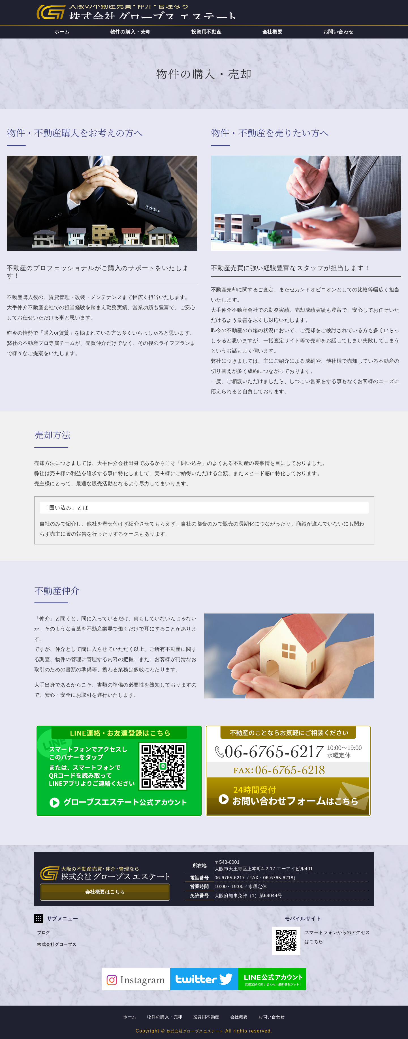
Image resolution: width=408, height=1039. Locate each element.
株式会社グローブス (60, 946)
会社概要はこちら (105, 890)
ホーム (62, 32)
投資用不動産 (206, 32)
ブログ (46, 933)
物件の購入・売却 (131, 32)
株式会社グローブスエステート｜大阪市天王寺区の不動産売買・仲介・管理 (99, 13)
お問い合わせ (338, 32)
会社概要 (272, 32)
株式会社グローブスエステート (195, 1031)
